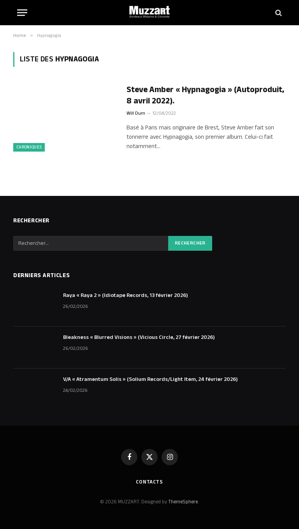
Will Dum (136, 113)
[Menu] (22, 12)
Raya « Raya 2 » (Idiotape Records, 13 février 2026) (125, 295)
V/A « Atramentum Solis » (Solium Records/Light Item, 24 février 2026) (150, 379)
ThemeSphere (183, 501)
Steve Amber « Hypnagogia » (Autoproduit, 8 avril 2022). (205, 95)
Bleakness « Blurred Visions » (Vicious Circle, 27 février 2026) (139, 337)
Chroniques (29, 147)
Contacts (149, 481)
